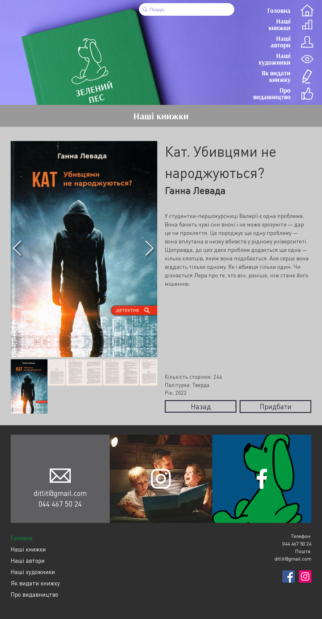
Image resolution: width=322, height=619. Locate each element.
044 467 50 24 (60, 503)
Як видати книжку (35, 583)
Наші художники (33, 571)
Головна (22, 537)
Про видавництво (34, 594)
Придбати (275, 406)
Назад (201, 406)
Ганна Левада (195, 190)
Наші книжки (28, 549)
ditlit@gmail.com (60, 493)
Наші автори (28, 560)
